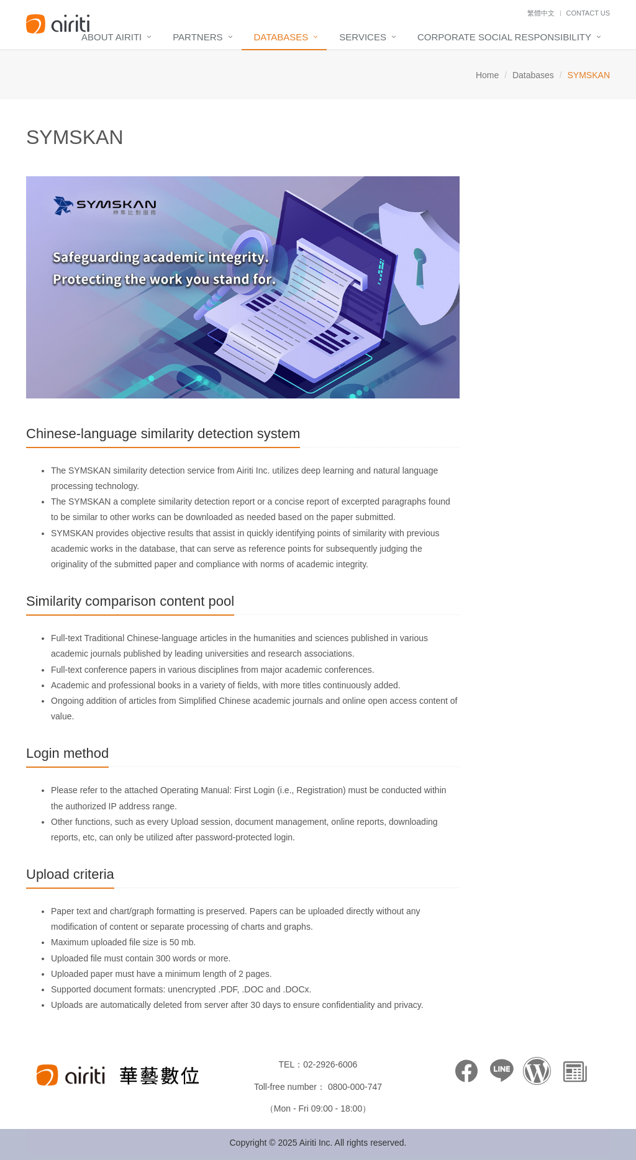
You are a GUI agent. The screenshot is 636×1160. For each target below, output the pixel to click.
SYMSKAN (74, 137)
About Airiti (111, 37)
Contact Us (588, 13)
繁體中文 (541, 13)
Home (487, 75)
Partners (197, 37)
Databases (281, 37)
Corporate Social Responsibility (504, 37)
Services (362, 37)
